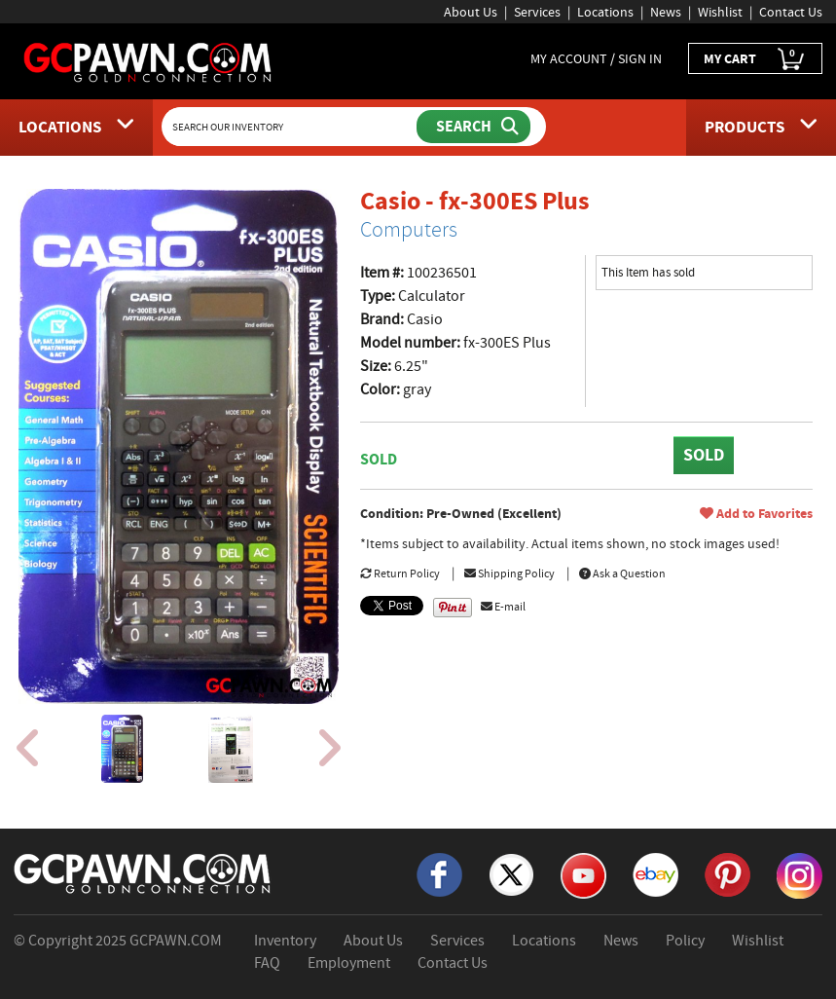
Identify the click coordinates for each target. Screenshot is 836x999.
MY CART (755, 59)
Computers (408, 229)
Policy (685, 940)
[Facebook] (439, 873)
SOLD (703, 454)
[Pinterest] (727, 873)
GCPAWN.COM (175, 940)
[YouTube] (583, 874)
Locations (605, 11)
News (665, 11)
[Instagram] (799, 874)
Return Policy (400, 573)
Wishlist (720, 11)
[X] (511, 873)
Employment (349, 963)
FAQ (267, 963)
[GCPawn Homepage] (148, 61)
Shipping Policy (509, 573)
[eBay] (655, 873)
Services (537, 11)
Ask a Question (622, 573)
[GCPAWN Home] (143, 872)
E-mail (503, 606)
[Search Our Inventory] (291, 126)
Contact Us (790, 11)
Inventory (285, 940)
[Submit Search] (473, 126)
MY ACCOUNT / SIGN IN (596, 58)
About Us (470, 11)
